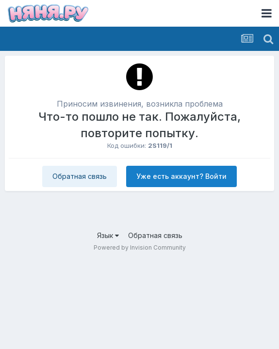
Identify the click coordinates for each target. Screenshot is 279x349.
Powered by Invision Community (140, 247)
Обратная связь (79, 176)
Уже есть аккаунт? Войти (181, 176)
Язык (108, 235)
